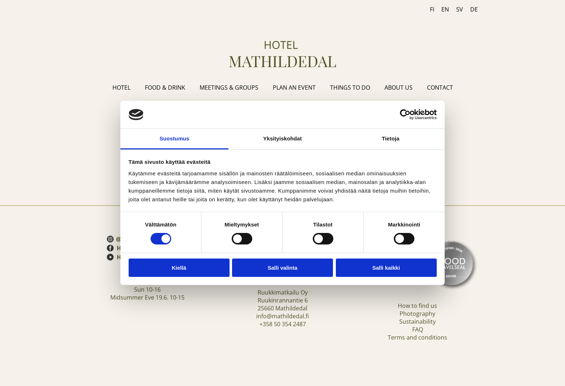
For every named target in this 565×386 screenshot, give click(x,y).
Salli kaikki (386, 268)
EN (445, 9)
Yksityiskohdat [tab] (282, 138)
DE (474, 9)
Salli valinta (283, 268)
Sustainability (417, 322)
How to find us (417, 306)
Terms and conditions (417, 337)
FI (432, 9)
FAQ (417, 329)
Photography (417, 314)
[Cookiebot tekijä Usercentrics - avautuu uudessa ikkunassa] (405, 114)
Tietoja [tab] (391, 138)
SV (459, 9)
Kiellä (179, 268)
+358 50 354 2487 (282, 324)
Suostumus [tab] (175, 138)
